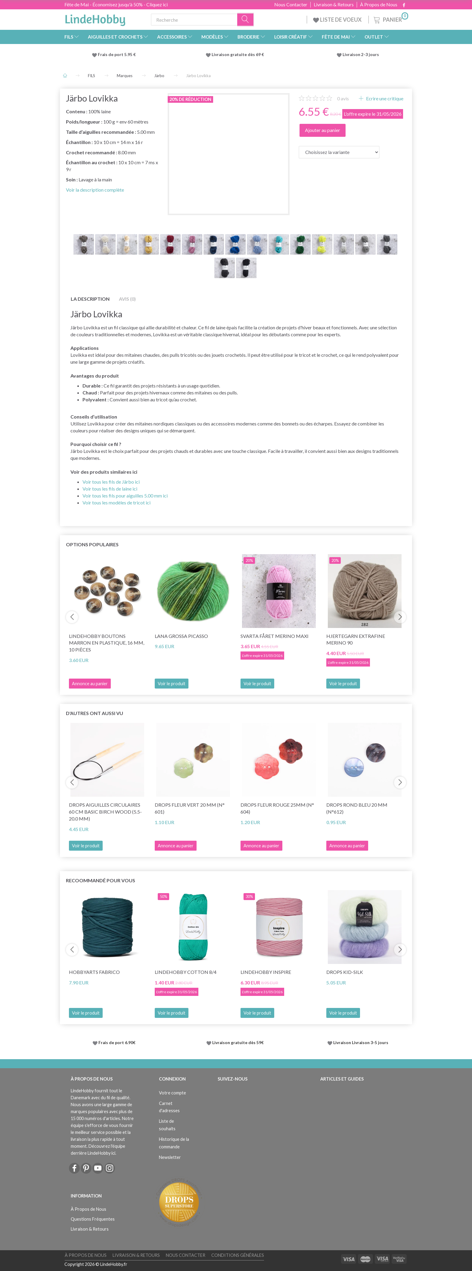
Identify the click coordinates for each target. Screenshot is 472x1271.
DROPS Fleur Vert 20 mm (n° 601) (190, 808)
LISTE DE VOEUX (337, 19)
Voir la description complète (95, 190)
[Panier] (390, 19)
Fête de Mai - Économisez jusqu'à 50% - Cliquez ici (116, 4)
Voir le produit (171, 683)
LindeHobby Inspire (266, 972)
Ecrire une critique (384, 98)
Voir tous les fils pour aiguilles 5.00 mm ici (125, 495)
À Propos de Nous (378, 4)
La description (90, 299)
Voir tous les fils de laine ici (109, 488)
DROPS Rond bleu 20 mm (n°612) (356, 808)
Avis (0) (127, 299)
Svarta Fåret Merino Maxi (275, 636)
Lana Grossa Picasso (181, 636)
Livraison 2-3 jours (361, 54)
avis (343, 98)
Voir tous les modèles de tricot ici (116, 502)
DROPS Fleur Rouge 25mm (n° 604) (277, 808)
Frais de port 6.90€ (116, 1042)
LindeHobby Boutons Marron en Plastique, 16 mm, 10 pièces (106, 643)
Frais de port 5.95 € (117, 54)
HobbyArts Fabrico (94, 972)
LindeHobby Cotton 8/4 (185, 972)
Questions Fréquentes (93, 1219)
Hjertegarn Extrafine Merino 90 (355, 639)
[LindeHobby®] (95, 18)
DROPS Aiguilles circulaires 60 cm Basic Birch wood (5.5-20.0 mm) (105, 811)
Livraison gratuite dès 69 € (239, 54)
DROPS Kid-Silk (344, 972)
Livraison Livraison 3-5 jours (360, 1042)
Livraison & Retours (334, 4)
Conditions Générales (237, 1255)
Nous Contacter (290, 4)
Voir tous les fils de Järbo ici (111, 482)
